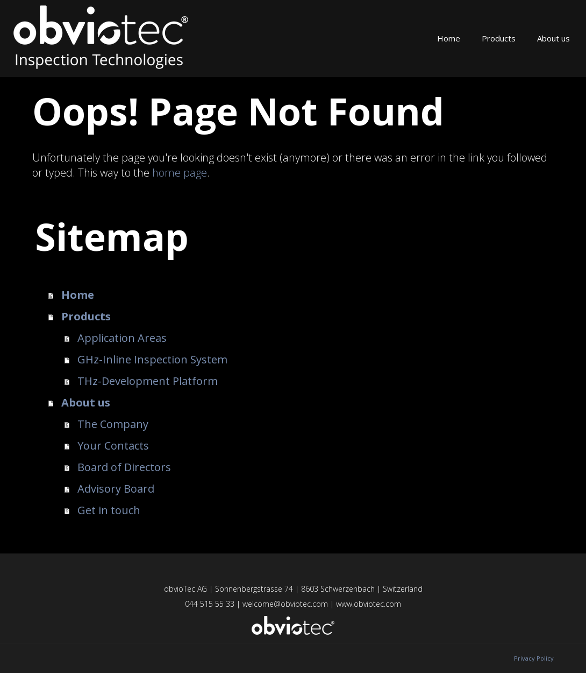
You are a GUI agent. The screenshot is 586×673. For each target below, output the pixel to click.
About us (553, 38)
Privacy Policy (534, 658)
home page (179, 172)
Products (499, 38)
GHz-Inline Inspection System (152, 359)
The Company (112, 424)
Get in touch (108, 510)
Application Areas (122, 338)
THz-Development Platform (147, 381)
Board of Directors (124, 467)
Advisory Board (115, 488)
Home (448, 38)
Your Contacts (113, 445)
